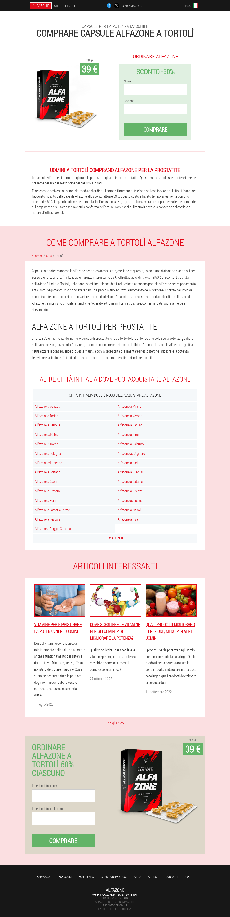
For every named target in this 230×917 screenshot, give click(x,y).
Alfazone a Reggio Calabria (53, 528)
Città (137, 876)
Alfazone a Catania (130, 481)
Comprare (155, 129)
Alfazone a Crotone (48, 491)
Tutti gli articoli (115, 723)
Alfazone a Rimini (129, 434)
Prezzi (188, 876)
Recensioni (64, 876)
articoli (153, 876)
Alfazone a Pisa (128, 519)
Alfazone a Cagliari (130, 425)
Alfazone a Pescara (47, 519)
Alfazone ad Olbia (46, 434)
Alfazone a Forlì (45, 500)
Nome (127, 81)
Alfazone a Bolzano (47, 472)
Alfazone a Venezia (47, 406)
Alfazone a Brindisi (130, 472)
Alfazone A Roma (46, 443)
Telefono (129, 100)
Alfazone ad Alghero (131, 453)
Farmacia (43, 876)
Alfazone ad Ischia (130, 500)
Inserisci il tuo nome (45, 785)
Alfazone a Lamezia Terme (52, 509)
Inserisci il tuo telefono (47, 808)
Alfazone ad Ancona (48, 462)
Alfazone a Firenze (130, 491)
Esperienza (86, 876)
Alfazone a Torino (46, 415)
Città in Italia (115, 538)
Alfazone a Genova (47, 425)
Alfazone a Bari (128, 462)
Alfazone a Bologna (48, 453)
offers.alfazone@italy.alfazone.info (115, 894)
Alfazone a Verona (130, 415)
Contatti (172, 876)
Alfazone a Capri (46, 481)
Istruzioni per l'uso (114, 876)
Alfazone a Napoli (129, 509)
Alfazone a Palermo (131, 443)
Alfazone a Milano (130, 406)
